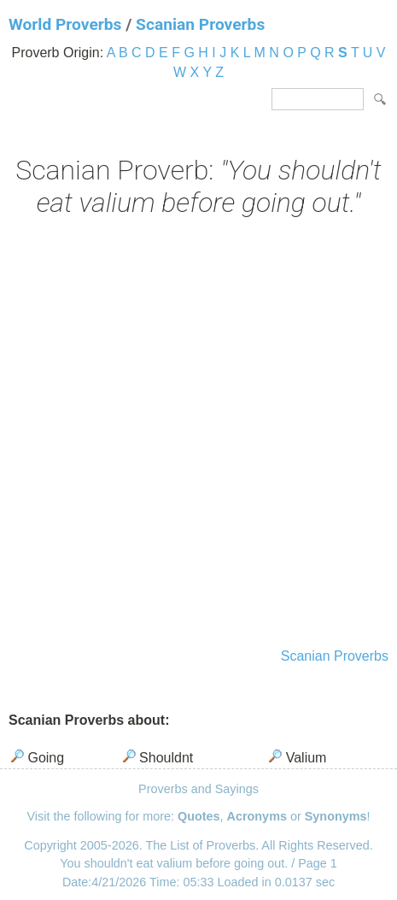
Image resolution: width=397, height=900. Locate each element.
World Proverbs (65, 24)
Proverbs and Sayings (198, 789)
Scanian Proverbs (200, 24)
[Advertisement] (198, 434)
